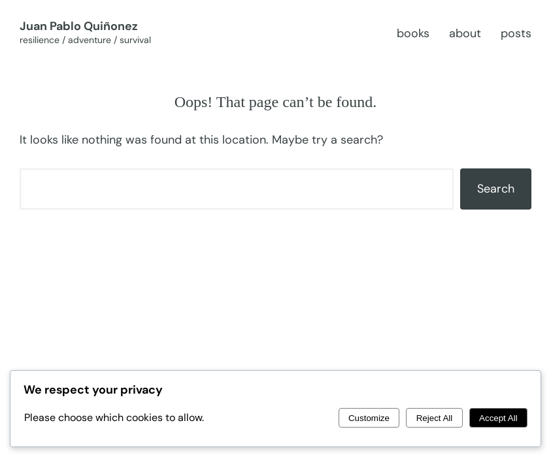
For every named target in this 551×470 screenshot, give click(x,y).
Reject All (434, 418)
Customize (369, 418)
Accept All (498, 418)
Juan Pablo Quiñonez (79, 26)
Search (495, 188)
